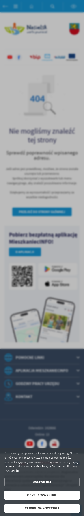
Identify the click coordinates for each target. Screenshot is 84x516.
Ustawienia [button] (42, 482)
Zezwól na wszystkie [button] (42, 508)
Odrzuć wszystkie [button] (42, 495)
